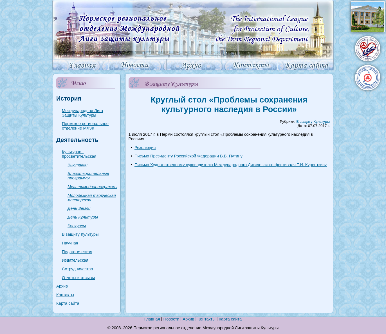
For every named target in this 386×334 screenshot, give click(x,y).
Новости (171, 319)
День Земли (79, 208)
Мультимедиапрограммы (92, 186)
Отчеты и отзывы (78, 277)
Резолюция (145, 147)
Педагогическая (77, 252)
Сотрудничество (77, 269)
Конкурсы (77, 226)
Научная (70, 243)
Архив (62, 286)
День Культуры (83, 217)
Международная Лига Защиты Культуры (82, 112)
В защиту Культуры (80, 234)
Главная (152, 319)
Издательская (75, 260)
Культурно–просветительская (79, 154)
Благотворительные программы (88, 175)
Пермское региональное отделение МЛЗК (85, 125)
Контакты (65, 295)
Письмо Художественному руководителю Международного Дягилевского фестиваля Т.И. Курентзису (230, 164)
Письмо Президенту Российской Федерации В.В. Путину (188, 156)
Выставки (77, 165)
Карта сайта (67, 303)
